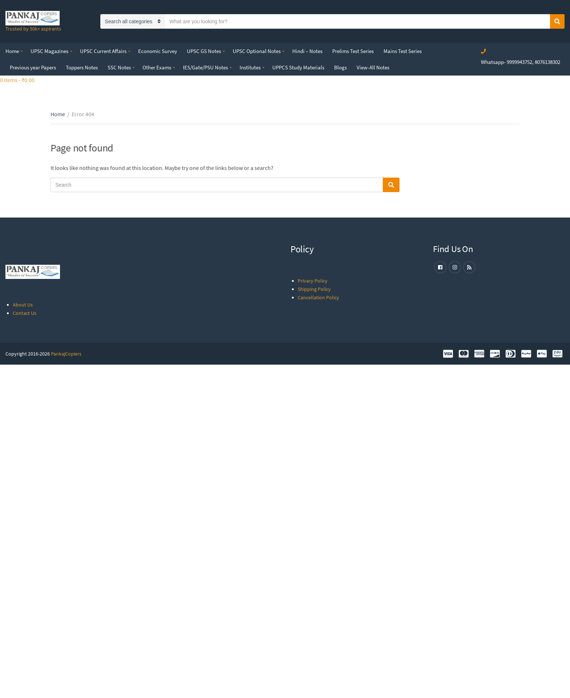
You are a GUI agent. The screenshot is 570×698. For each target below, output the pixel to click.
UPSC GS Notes (204, 51)
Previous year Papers (33, 67)
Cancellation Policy (318, 297)
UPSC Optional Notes (257, 51)
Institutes (250, 67)
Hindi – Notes (307, 51)
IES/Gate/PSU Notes (205, 67)
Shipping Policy (314, 289)
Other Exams (156, 67)
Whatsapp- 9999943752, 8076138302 (520, 61)
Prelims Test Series (353, 51)
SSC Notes (119, 67)
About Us (23, 304)
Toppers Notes (82, 67)
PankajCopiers (66, 353)
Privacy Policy (313, 280)
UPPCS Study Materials (298, 67)
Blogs (340, 67)
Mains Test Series (403, 51)
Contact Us (24, 313)
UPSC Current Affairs (103, 51)
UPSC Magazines (49, 51)
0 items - (17, 80)
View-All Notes (373, 67)
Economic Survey (157, 51)
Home (12, 51)
